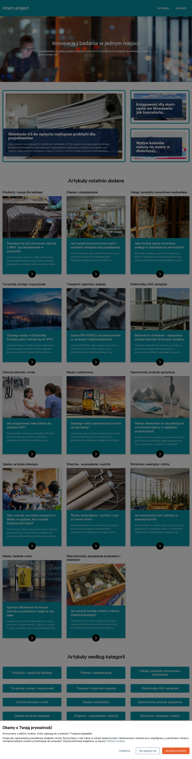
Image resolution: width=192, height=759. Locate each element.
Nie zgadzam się (147, 750)
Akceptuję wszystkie (176, 750)
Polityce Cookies (115, 741)
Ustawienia (124, 750)
